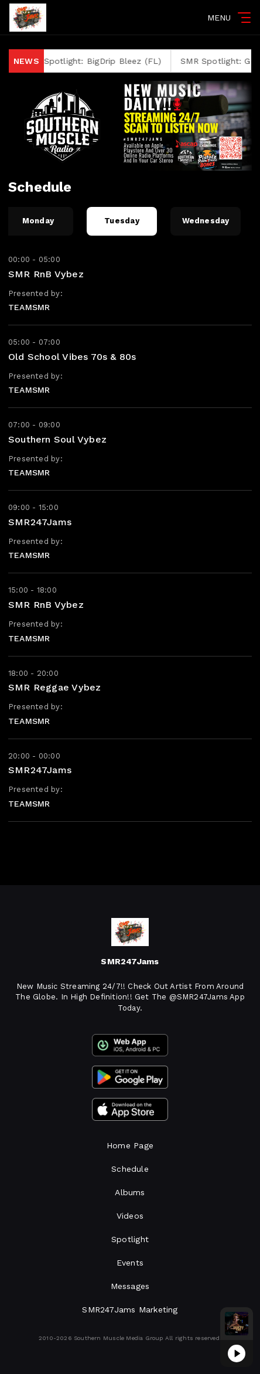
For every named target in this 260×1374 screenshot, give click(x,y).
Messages (130, 1286)
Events (130, 1262)
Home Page (130, 1145)
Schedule (130, 1169)
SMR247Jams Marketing (129, 1309)
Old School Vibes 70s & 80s (72, 356)
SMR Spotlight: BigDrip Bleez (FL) (100, 61)
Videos (130, 1215)
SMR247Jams (39, 522)
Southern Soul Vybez (57, 439)
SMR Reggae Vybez (54, 687)
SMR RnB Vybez (46, 274)
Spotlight (130, 1239)
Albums (130, 1192)
